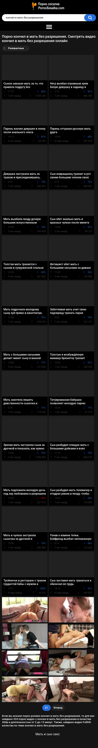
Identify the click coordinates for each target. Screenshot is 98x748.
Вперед (58, 707)
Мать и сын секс (47, 734)
